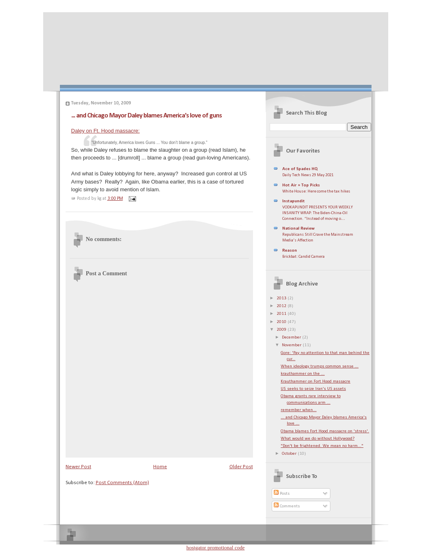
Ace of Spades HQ (300, 169)
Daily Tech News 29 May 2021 (308, 175)
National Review (298, 228)
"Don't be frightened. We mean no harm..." (322, 446)
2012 (282, 306)
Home (160, 466)
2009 (282, 330)
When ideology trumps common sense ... (319, 366)
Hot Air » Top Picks (301, 185)
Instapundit (293, 201)
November (292, 345)
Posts (282, 493)
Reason (289, 250)
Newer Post (78, 466)
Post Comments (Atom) (122, 482)
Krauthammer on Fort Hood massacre (315, 381)
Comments (287, 506)
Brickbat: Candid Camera (303, 256)
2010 (282, 322)
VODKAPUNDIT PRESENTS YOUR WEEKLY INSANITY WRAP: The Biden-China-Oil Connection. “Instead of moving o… (317, 213)
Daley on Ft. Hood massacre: (105, 131)
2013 (282, 298)
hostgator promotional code (216, 547)
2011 (282, 314)
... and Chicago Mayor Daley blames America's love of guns (146, 115)
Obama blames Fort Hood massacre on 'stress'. (325, 431)
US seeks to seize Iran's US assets (313, 389)
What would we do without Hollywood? (317, 438)
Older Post (241, 466)
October (290, 453)
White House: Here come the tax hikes (316, 191)
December (292, 337)
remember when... (299, 410)
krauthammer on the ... (303, 374)
